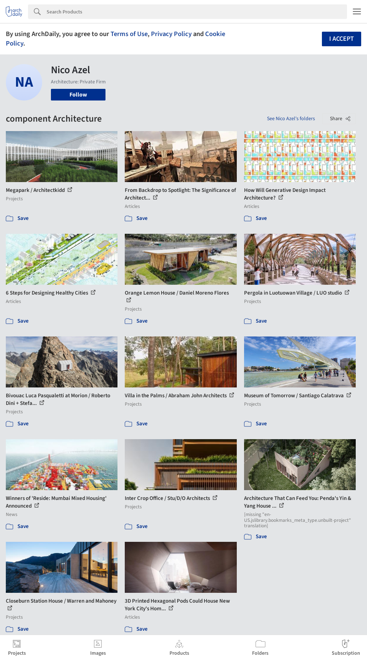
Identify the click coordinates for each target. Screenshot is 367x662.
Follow (78, 95)
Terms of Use (129, 34)
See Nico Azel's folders (291, 118)
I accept (341, 38)
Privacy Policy (171, 34)
